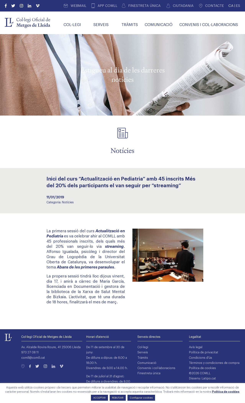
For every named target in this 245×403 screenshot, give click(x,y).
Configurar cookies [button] (141, 397)
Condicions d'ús (200, 357)
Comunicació (146, 362)
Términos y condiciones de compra (214, 362)
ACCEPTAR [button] (99, 397)
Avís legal (195, 347)
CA (231, 5)
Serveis (142, 352)
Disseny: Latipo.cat (202, 378)
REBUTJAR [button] (117, 397)
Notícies (68, 202)
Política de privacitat (203, 352)
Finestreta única (148, 373)
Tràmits (142, 357)
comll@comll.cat (33, 357)
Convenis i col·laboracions (156, 368)
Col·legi (142, 347)
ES (238, 5)
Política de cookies (202, 368)
